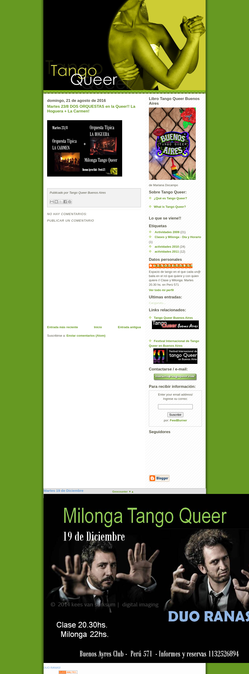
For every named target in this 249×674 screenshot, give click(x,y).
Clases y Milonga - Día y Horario (178, 237)
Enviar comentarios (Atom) (85, 335)
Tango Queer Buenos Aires (173, 265)
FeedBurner (178, 420)
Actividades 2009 (167, 232)
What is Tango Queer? (170, 206)
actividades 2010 (167, 246)
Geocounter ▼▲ (123, 491)
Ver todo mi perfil (161, 290)
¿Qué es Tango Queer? (170, 198)
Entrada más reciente (62, 327)
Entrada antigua (129, 327)
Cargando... (157, 303)
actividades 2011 (167, 251)
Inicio (98, 327)
